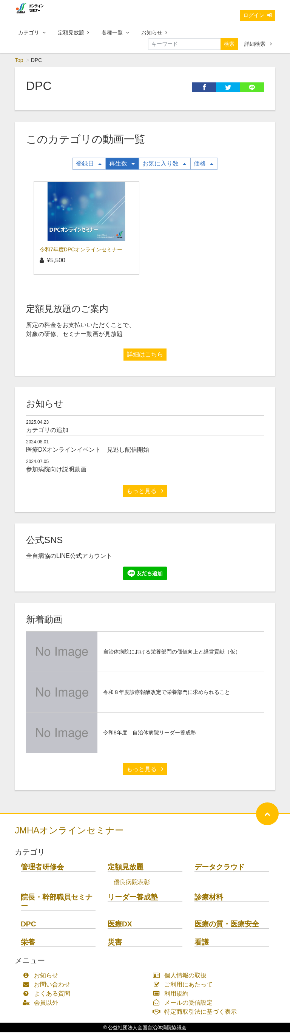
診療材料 (208, 898)
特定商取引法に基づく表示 (196, 1013)
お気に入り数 (164, 164)
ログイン (257, 16)
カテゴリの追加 (47, 431)
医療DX (120, 925)
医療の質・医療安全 (226, 925)
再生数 (122, 164)
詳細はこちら (145, 355)
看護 (201, 943)
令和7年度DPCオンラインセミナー (81, 251)
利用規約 (172, 994)
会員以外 (42, 1003)
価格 (203, 164)
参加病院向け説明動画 (56, 470)
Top (19, 61)
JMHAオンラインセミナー (69, 831)
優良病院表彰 (132, 883)
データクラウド (219, 868)
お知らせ (154, 34)
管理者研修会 (42, 868)
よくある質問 (48, 994)
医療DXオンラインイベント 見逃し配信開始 (87, 451)
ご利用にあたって (184, 985)
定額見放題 (73, 34)
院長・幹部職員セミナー (57, 902)
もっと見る (145, 492)
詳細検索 (258, 45)
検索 (229, 45)
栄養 (28, 943)
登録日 (89, 164)
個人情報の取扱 (181, 976)
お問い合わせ (48, 985)
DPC (28, 925)
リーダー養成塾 (133, 898)
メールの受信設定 (184, 1003)
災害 (115, 943)
